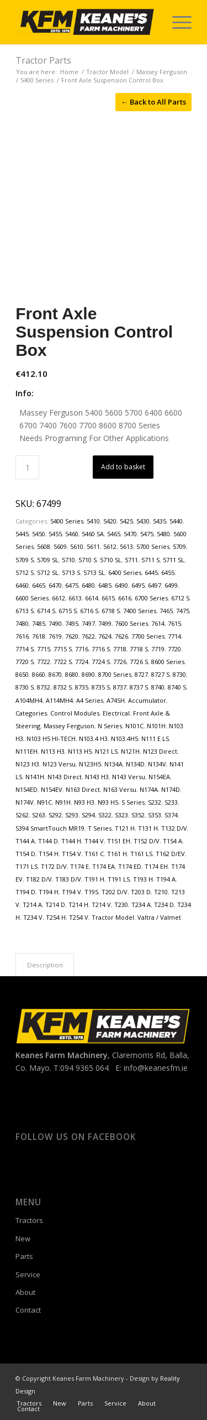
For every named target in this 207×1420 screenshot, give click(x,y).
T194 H (49, 892)
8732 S (63, 687)
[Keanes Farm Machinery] (85, 22)
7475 (182, 611)
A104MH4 (29, 700)
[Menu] (176, 22)
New (22, 1238)
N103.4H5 (124, 738)
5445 (22, 534)
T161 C (94, 853)
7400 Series (139, 611)
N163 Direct (83, 789)
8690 (88, 674)
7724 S (101, 661)
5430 (143, 521)
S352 (138, 815)
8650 (22, 674)
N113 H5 (80, 751)
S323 (121, 815)
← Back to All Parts (153, 102)
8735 (81, 687)
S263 (38, 815)
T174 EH (156, 866)
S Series (133, 802)
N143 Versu (128, 777)
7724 (81, 661)
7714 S (24, 649)
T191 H (94, 879)
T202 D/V (115, 892)
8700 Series (114, 674)
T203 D (141, 892)
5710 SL (110, 560)
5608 (43, 546)
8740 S (177, 687)
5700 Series (152, 546)
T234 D (164, 904)
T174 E (79, 866)
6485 (105, 585)
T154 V (71, 853)
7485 (38, 623)
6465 (38, 585)
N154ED (26, 789)
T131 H (148, 828)
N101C (134, 726)
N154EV (51, 789)
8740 (157, 687)
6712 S (180, 598)
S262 (22, 815)
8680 (71, 674)
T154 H (49, 853)
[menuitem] (176, 22)
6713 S (24, 611)
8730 (179, 674)
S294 (88, 815)
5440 (176, 521)
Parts (24, 1256)
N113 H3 (53, 751)
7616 (22, 636)
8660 (38, 674)
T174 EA (103, 866)
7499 (105, 623)
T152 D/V (147, 841)
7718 (119, 649)
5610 (76, 546)
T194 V (71, 892)
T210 (161, 892)
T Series (100, 828)
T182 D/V (39, 879)
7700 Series (147, 636)
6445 (151, 572)
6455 (167, 572)
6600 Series (32, 598)
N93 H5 (108, 802)
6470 (55, 585)
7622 (88, 636)
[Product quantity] (27, 467)
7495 (71, 623)
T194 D (25, 892)
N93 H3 (84, 802)
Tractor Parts (43, 60)
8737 (119, 687)
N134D (135, 764)
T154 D (25, 853)
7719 (157, 649)
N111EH (26, 751)
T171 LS (26, 866)
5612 (109, 546)
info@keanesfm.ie (156, 1068)
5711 (131, 560)
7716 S (101, 649)
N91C (44, 802)
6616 (124, 598)
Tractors (29, 1220)
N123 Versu (59, 764)
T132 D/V (174, 828)
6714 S (46, 611)
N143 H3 (97, 777)
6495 (138, 585)
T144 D (48, 841)
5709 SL (48, 560)
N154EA (159, 777)
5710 (68, 560)
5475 (146, 534)
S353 (154, 815)
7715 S (63, 649)
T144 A (25, 841)
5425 (126, 521)
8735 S (101, 687)
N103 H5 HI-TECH (51, 738)
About (25, 1292)
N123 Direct (160, 751)
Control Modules (74, 713)
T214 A (32, 904)
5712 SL (48, 572)
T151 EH (118, 841)
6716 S (89, 611)
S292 (55, 815)
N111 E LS (155, 738)
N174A (149, 789)
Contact (28, 1310)
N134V (157, 764)
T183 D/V (68, 879)
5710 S (87, 560)
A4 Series (89, 700)
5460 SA (93, 534)
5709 (179, 546)
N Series (110, 726)
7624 (105, 636)
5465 (113, 534)
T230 (121, 904)
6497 (154, 585)
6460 (22, 585)
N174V (24, 802)
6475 (71, 585)
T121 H (125, 828)
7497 (88, 623)
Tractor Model (113, 917)
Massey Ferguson (69, 726)
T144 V (94, 841)
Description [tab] (45, 965)
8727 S (160, 674)
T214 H (78, 904)
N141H (34, 777)
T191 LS (119, 879)
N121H (130, 751)
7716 (81, 649)
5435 (159, 521)
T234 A (141, 904)
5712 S (24, 572)
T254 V (78, 917)
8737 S (139, 687)
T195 (91, 892)
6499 (171, 585)
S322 (105, 815)
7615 (174, 623)
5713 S (71, 572)
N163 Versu (119, 789)
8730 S (24, 687)
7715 (43, 649)
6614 (91, 598)
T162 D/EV (170, 853)
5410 (93, 521)
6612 (58, 598)
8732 (43, 687)
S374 (171, 815)
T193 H (143, 879)
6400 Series (124, 572)
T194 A (166, 879)
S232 (154, 802)
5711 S (150, 560)
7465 (166, 611)
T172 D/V (54, 866)
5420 (109, 521)
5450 (38, 534)
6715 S (68, 611)
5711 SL (173, 560)
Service (27, 1274)
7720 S (24, 661)
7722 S (63, 661)
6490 (121, 585)
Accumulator (147, 700)
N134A (113, 764)
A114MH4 (59, 700)
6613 (75, 598)
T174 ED (129, 866)
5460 (71, 534)
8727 (141, 674)
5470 (130, 534)
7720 (174, 649)
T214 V (101, 904)
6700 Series (151, 598)
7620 (71, 636)
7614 (157, 623)
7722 (43, 661)
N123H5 (90, 764)
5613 (126, 546)
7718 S (139, 649)
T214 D (55, 904)
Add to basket (123, 466)
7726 (119, 661)
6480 (88, 585)
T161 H (117, 853)
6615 (108, 598)
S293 (71, 815)
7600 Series (131, 623)
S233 (171, 802)
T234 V (33, 917)
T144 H (71, 841)
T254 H (56, 917)
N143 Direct (64, 777)
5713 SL (94, 572)
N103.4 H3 (93, 738)
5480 (163, 534)
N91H (63, 802)
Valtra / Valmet (159, 917)
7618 (38, 636)
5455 (55, 534)
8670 (55, 674)
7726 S (139, 661)
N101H (156, 726)
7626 (121, 636)
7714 (174, 636)
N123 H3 (27, 764)
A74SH (116, 700)
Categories (31, 713)
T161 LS (141, 853)
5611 (93, 546)
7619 (55, 636)
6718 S (111, 611)
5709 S (24, 560)
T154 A (172, 841)
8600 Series (167, 661)
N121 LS (106, 751)
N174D (170, 789)
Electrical (116, 713)
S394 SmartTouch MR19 (49, 828)
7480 (22, 623)
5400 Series (66, 521)
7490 (55, 623)
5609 (60, 546)
